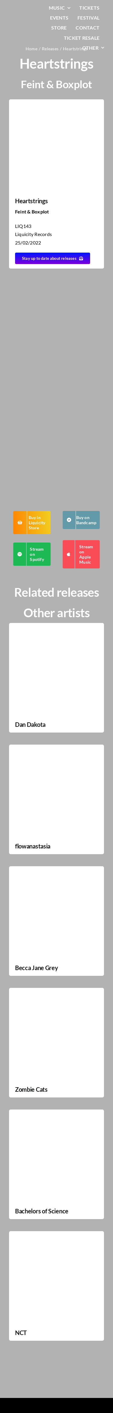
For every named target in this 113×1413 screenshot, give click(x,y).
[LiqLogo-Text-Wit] (23, 9)
